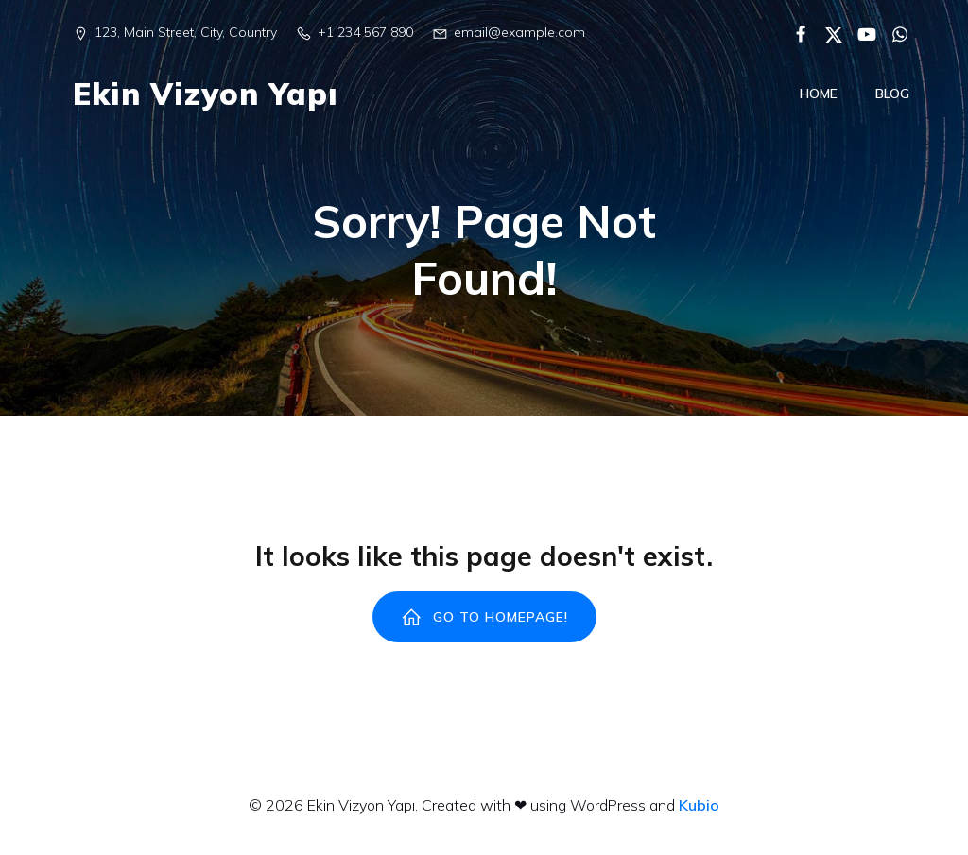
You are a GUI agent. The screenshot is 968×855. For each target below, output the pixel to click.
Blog (892, 98)
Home (819, 98)
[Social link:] (793, 33)
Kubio (699, 815)
